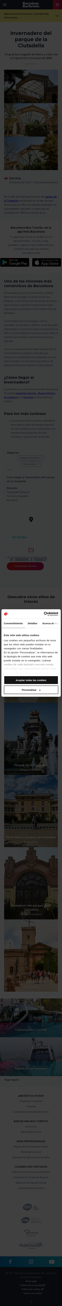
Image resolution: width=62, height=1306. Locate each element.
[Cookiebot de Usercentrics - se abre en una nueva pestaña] (44, 614)
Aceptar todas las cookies (31, 680)
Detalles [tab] (32, 623)
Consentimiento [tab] (13, 623)
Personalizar (31, 689)
